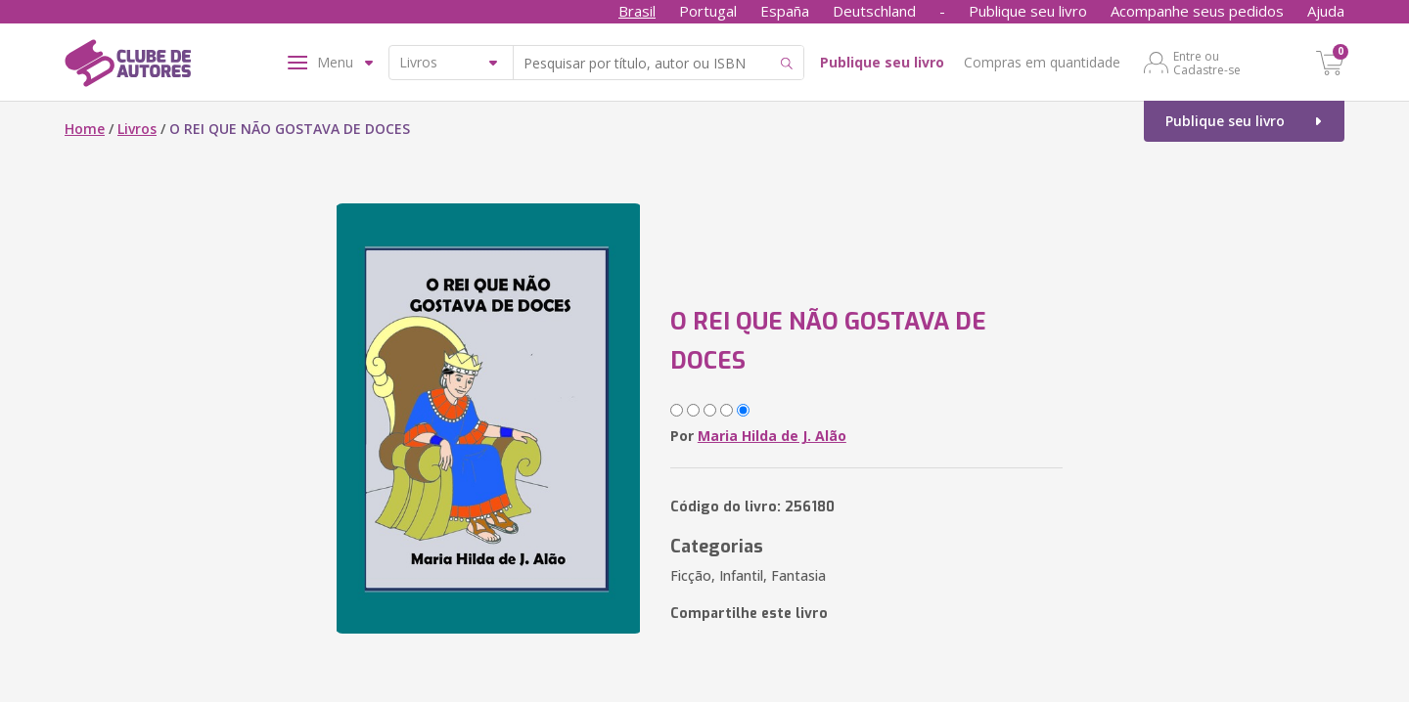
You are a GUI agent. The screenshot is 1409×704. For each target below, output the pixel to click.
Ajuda (1325, 11)
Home (85, 128)
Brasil (637, 11)
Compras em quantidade (1042, 62)
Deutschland (874, 11)
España (784, 11)
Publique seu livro (1028, 11)
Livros (137, 128)
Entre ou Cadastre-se (1207, 62)
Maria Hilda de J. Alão (772, 435)
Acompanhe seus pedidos (1197, 11)
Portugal (708, 11)
